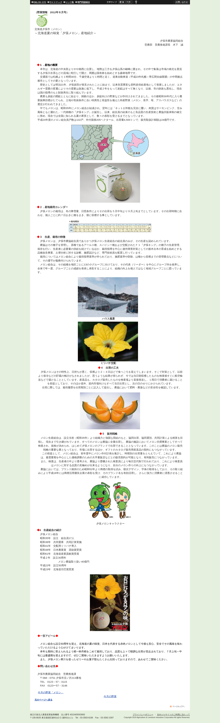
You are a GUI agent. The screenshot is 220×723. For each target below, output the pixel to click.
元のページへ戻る (43, 700)
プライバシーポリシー (143, 714)
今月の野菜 (110, 696)
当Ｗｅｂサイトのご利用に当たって (173, 714)
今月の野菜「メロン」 (51, 692)
